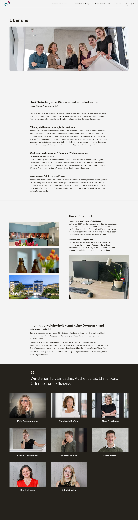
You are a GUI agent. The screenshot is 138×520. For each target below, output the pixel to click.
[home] (11, 4)
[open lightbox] (34, 235)
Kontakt (131, 4)
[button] (61, 3)
